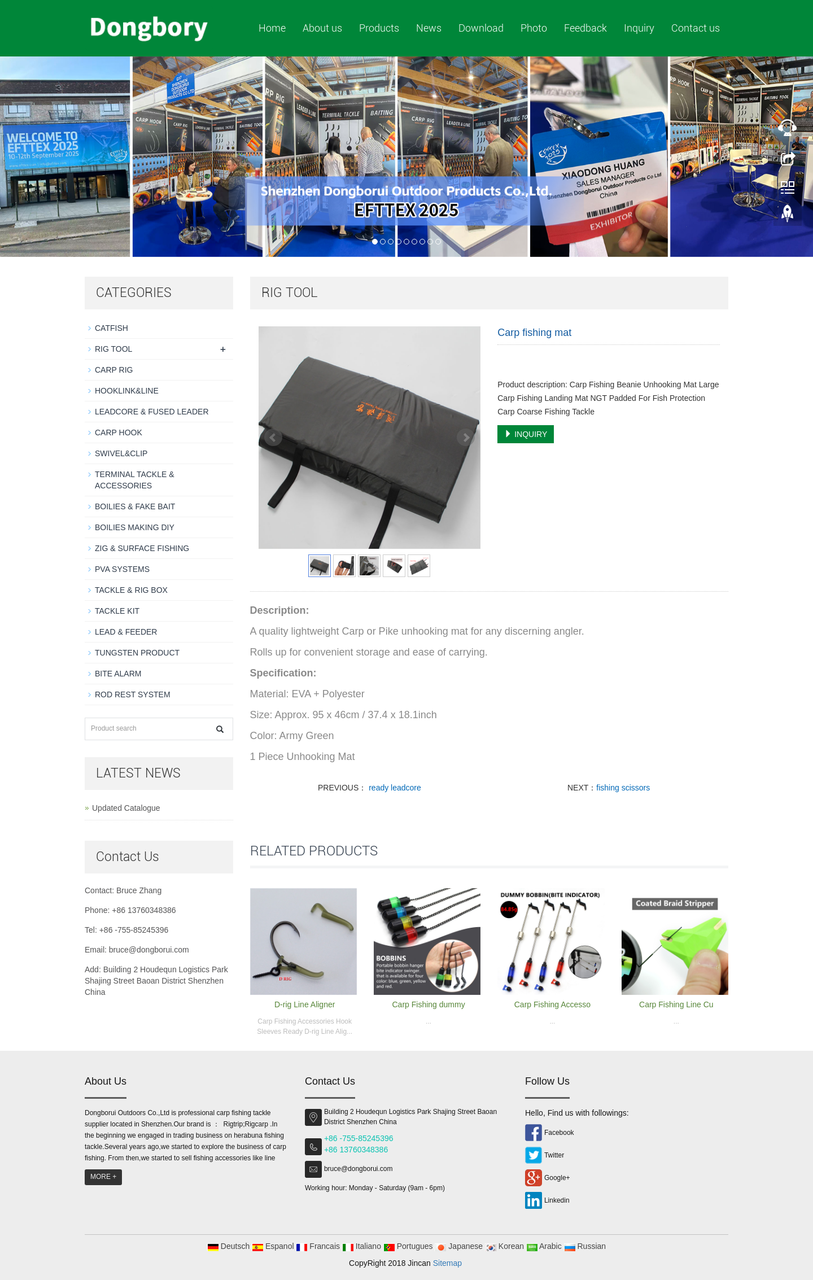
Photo (534, 28)
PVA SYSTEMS (122, 569)
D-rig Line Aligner (304, 1004)
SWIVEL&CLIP (121, 453)
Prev (273, 438)
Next (466, 438)
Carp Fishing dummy (428, 1004)
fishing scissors (623, 787)
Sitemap (447, 1263)
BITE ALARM (118, 673)
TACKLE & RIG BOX (131, 590)
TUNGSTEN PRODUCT (137, 652)
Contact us (695, 28)
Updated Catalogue (126, 807)
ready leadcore (393, 787)
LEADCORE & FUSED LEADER (152, 411)
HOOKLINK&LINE (127, 390)
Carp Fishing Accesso (552, 1004)
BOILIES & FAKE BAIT (135, 506)
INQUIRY (525, 434)
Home (272, 28)
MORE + (103, 1177)
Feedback (585, 28)
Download (481, 28)
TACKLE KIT (117, 610)
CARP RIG (114, 369)
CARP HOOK (118, 432)
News (429, 28)
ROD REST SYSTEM (133, 694)
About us (322, 28)
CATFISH (111, 328)
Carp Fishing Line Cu (676, 1004)
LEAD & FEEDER (126, 631)
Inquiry (639, 28)
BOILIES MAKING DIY (134, 527)
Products (379, 28)
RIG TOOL (113, 348)
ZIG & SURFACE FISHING (142, 548)
